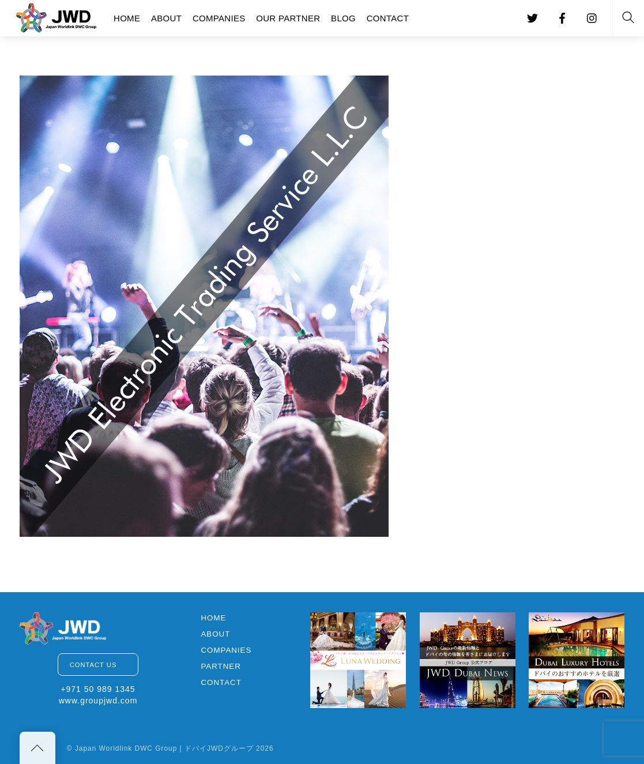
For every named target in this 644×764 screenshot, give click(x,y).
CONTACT (388, 18)
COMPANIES (219, 18)
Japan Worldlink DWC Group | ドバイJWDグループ (164, 748)
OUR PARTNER (288, 18)
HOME (127, 18)
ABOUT (166, 18)
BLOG (343, 18)
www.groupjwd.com (98, 700)
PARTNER (220, 666)
